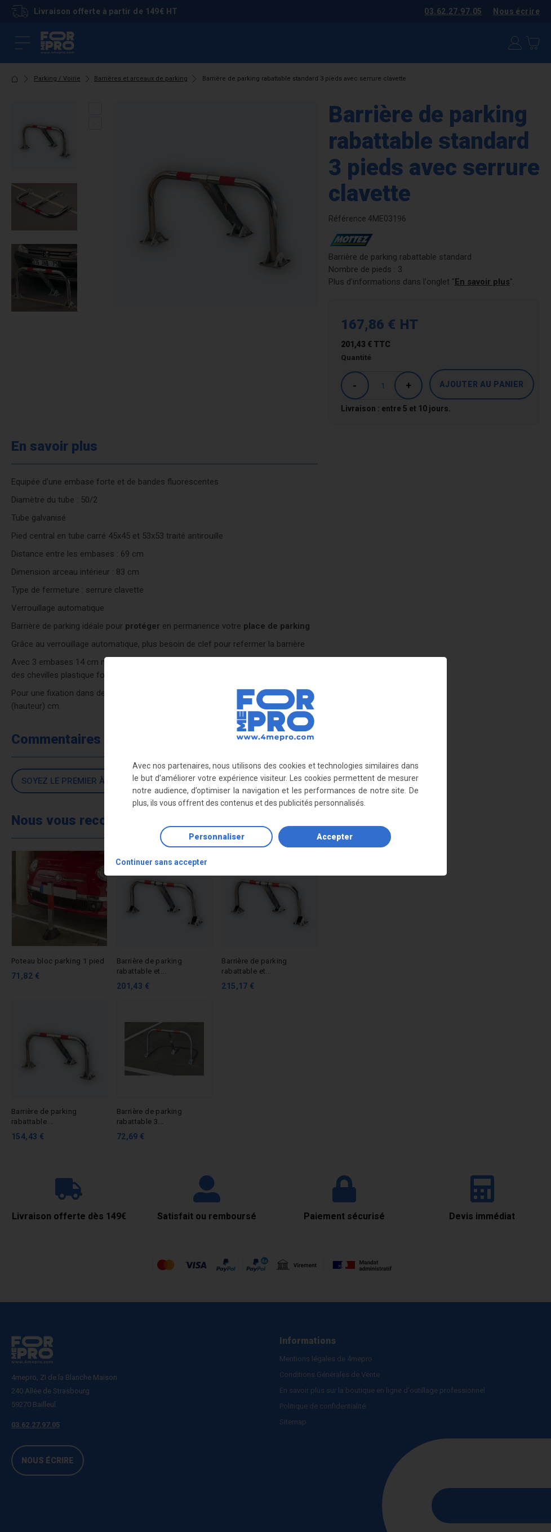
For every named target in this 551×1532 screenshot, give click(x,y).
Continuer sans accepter (161, 862)
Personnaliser (217, 836)
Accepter (335, 836)
